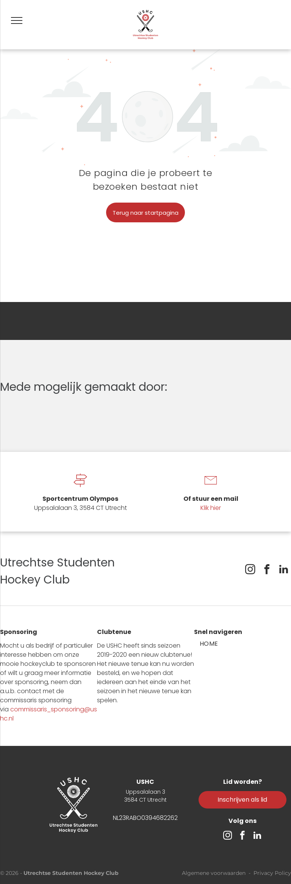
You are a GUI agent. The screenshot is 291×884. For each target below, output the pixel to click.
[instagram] (250, 570)
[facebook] (266, 570)
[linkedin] (283, 570)
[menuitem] (209, 643)
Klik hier (210, 507)
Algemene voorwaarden (214, 873)
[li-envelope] (210, 487)
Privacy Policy (272, 873)
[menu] (17, 20)
